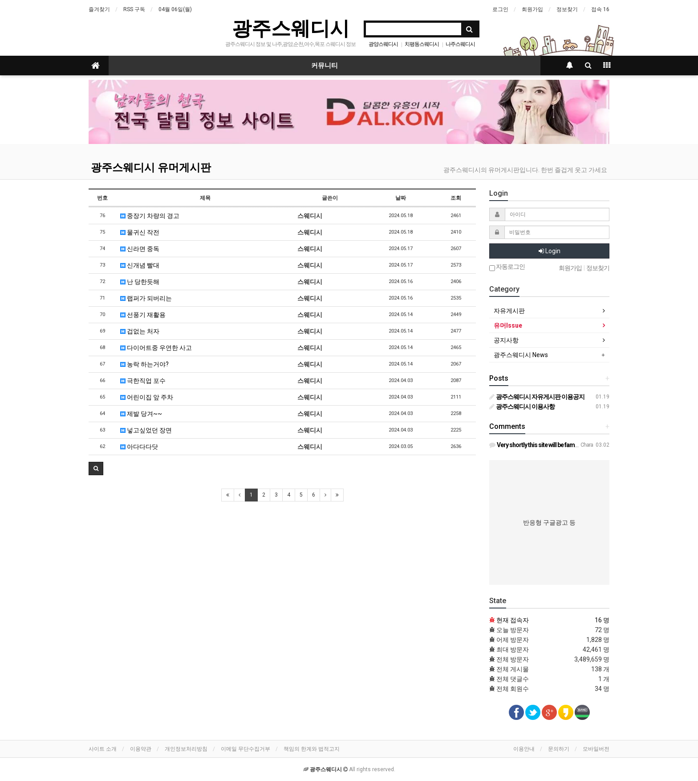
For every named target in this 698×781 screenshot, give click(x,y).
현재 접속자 (512, 620)
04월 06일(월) (175, 9)
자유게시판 (509, 310)
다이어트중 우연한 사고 (156, 347)
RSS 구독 (134, 9)
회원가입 (532, 9)
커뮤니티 (324, 66)
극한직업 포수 (143, 380)
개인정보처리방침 (186, 749)
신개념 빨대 (139, 265)
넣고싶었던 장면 (146, 430)
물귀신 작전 (139, 232)
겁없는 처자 (139, 331)
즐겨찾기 (99, 9)
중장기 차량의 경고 (149, 215)
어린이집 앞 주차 (146, 397)
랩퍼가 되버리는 (146, 298)
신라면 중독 (139, 248)
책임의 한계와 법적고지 (312, 749)
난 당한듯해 (139, 281)
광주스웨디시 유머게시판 (151, 167)
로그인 (500, 9)
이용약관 (140, 749)
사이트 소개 (103, 749)
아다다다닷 (139, 446)
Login (549, 251)
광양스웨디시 (383, 44)
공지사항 (506, 340)
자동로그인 (507, 267)
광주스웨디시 (290, 28)
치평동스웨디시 (422, 44)
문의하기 (558, 749)
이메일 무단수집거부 (245, 749)
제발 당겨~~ (141, 413)
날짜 (400, 198)
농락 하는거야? (144, 364)
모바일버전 (596, 749)
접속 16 (600, 9)
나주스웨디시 (460, 44)
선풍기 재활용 (143, 314)
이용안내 (524, 749)
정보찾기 (567, 9)
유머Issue (508, 325)
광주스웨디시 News (521, 354)
